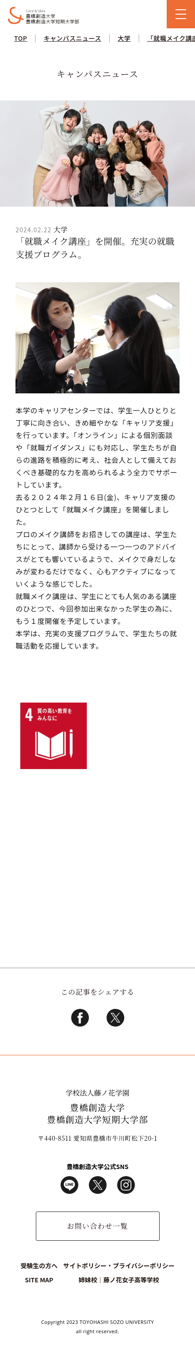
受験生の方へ (38, 1265)
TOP (20, 38)
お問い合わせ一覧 (97, 1226)
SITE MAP (39, 1279)
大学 (124, 38)
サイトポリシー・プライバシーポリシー (119, 1265)
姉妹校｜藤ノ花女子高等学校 (119, 1279)
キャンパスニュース (72, 38)
